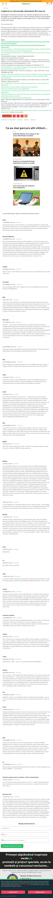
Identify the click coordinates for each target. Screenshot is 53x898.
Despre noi (5, 871)
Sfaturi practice (17, 159)
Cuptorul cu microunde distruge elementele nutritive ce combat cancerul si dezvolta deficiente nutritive (24, 162)
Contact (40, 873)
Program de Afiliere (16, 873)
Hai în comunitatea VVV (45, 871)
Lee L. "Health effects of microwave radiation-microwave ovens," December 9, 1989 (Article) (25, 84)
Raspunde (19, 222)
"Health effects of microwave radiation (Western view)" (16, 98)
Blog (7, 8)
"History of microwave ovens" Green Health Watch (15, 88)
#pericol (26, 120)
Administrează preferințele (8, 896)
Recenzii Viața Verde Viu (22, 871)
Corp (14, 131)
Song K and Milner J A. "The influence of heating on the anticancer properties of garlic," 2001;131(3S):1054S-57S (25, 68)
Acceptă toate (13, 892)
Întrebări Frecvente (32, 873)
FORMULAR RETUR (12, 871)
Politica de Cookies (25, 884)
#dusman (19, 120)
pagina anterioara (7, 115)
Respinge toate (39, 892)
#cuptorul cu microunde (8, 120)
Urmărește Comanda (34, 871)
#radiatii (33, 120)
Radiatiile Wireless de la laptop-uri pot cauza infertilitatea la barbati (26, 135)
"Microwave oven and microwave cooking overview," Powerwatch (19, 87)
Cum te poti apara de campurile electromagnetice (24, 186)
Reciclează (24, 873)
